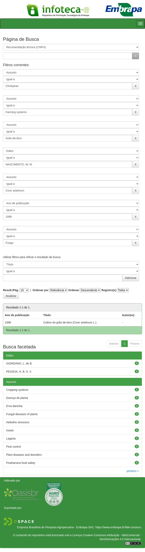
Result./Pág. (11, 290)
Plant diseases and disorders (24, 454)
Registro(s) (108, 290)
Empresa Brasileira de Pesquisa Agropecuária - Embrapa (52, 527)
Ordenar (73, 290)
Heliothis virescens (17, 422)
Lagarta (10, 438)
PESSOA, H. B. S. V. (19, 371)
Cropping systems (17, 389)
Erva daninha (14, 406)
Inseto (10, 430)
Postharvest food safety (20, 462)
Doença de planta (17, 397)
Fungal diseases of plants (22, 414)
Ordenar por (40, 290)
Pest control (13, 446)
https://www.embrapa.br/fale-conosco (118, 527)
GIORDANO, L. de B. (19, 363)
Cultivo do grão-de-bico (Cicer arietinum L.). (70, 322)
